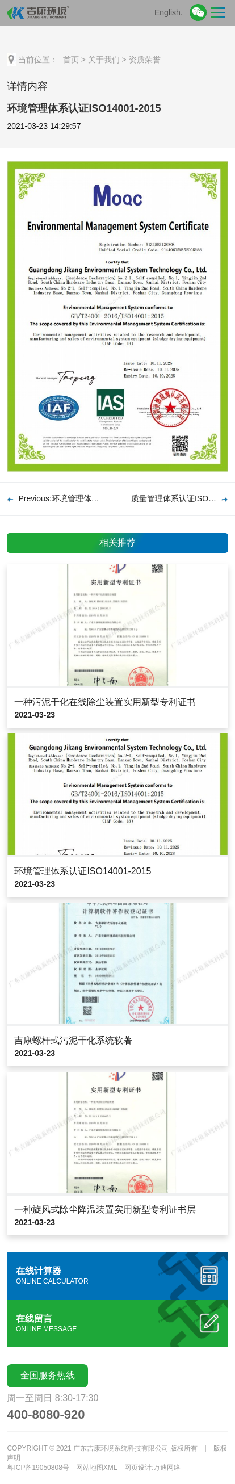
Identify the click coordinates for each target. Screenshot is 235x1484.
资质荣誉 (145, 59)
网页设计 (138, 1468)
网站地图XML (97, 1468)
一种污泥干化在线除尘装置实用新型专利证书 (105, 702)
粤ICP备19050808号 (38, 1468)
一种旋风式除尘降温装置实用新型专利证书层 (105, 1209)
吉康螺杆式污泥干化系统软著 (73, 1040)
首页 (71, 59)
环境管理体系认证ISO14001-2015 (82, 871)
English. (168, 12)
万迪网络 (167, 1468)
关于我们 (104, 59)
